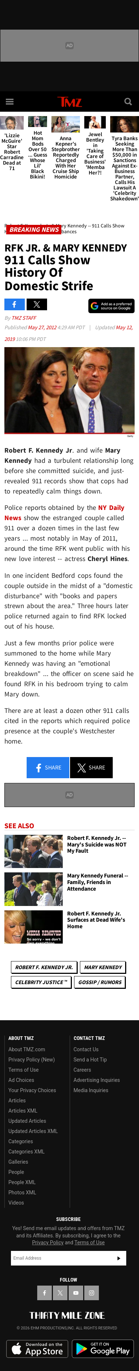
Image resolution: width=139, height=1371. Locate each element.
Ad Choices (21, 1080)
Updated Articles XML (33, 1131)
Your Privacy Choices (32, 1090)
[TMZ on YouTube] (76, 1293)
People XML (22, 1182)
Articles (17, 1100)
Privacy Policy (47, 1242)
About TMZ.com (26, 1049)
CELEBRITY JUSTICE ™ (41, 982)
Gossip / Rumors (99, 982)
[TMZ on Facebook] (44, 1293)
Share (47, 768)
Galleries (18, 1162)
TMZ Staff (23, 317)
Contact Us (86, 1049)
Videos (16, 1203)
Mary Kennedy (102, 967)
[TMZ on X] (60, 1293)
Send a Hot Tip (90, 1060)
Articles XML (23, 1111)
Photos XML (22, 1192)
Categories (20, 1141)
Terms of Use (23, 1070)
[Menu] (10, 101)
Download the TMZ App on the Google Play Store (103, 1349)
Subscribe (119, 1258)
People (16, 1172)
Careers (82, 1070)
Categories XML (26, 1152)
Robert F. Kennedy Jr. (44, 967)
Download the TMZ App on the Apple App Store (37, 1349)
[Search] (129, 101)
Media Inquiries (91, 1090)
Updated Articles (27, 1121)
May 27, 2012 (42, 327)
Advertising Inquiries (97, 1080)
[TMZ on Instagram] (91, 1293)
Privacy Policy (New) (31, 1060)
